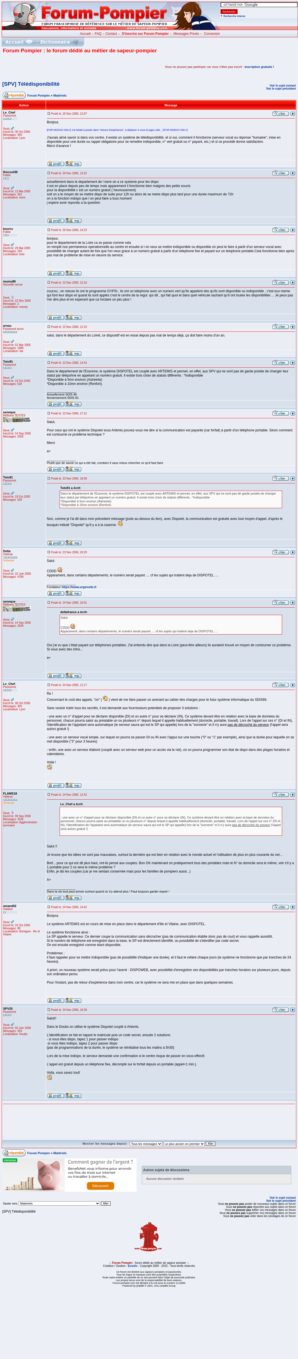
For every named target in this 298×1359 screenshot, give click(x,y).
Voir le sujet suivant (283, 85)
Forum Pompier (38, 95)
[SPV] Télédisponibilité (31, 84)
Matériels (60, 95)
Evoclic (133, 1265)
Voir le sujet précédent (281, 88)
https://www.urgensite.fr (79, 587)
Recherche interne (234, 16)
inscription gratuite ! (259, 66)
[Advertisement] (68, 66)
